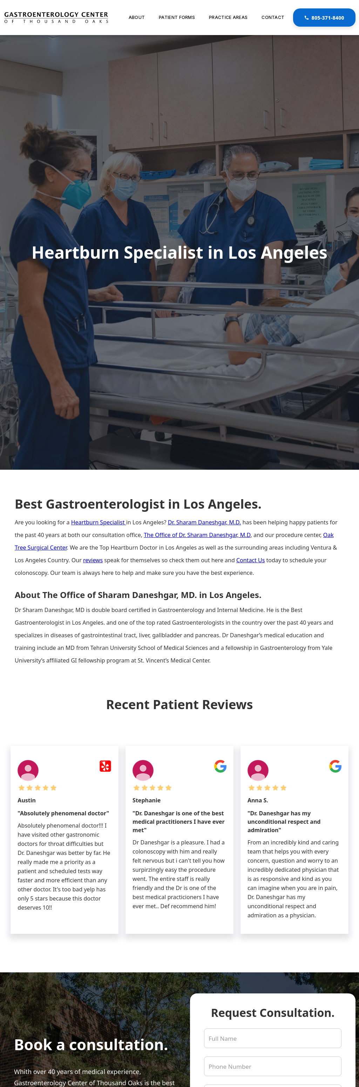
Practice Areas (228, 17)
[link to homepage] (56, 17)
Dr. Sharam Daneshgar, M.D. (204, 522)
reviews (93, 560)
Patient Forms (177, 17)
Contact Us (250, 560)
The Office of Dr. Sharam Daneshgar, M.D (197, 535)
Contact (273, 17)
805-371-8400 (324, 17)
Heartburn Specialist (98, 522)
